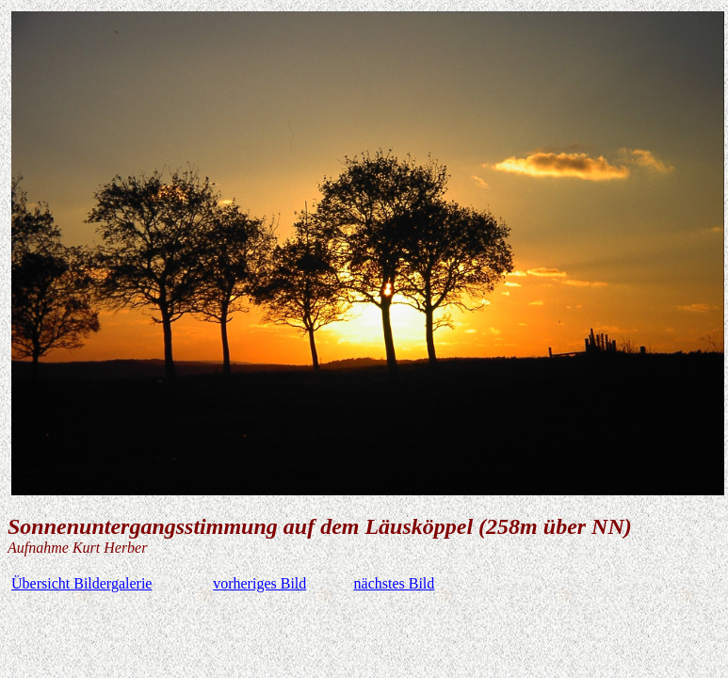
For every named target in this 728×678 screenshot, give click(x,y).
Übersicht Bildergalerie (81, 583)
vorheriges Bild (259, 583)
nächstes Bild (394, 583)
